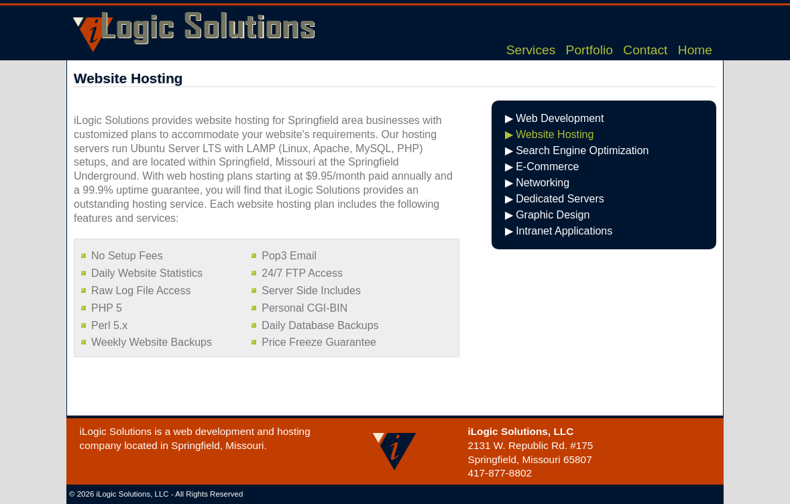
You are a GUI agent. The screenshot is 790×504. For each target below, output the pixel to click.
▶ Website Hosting (549, 134)
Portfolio (589, 50)
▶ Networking (537, 182)
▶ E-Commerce (542, 166)
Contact (645, 50)
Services (531, 50)
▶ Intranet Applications (559, 231)
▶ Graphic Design (547, 214)
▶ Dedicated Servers (554, 198)
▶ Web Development (554, 118)
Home (695, 50)
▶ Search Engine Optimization (577, 150)
